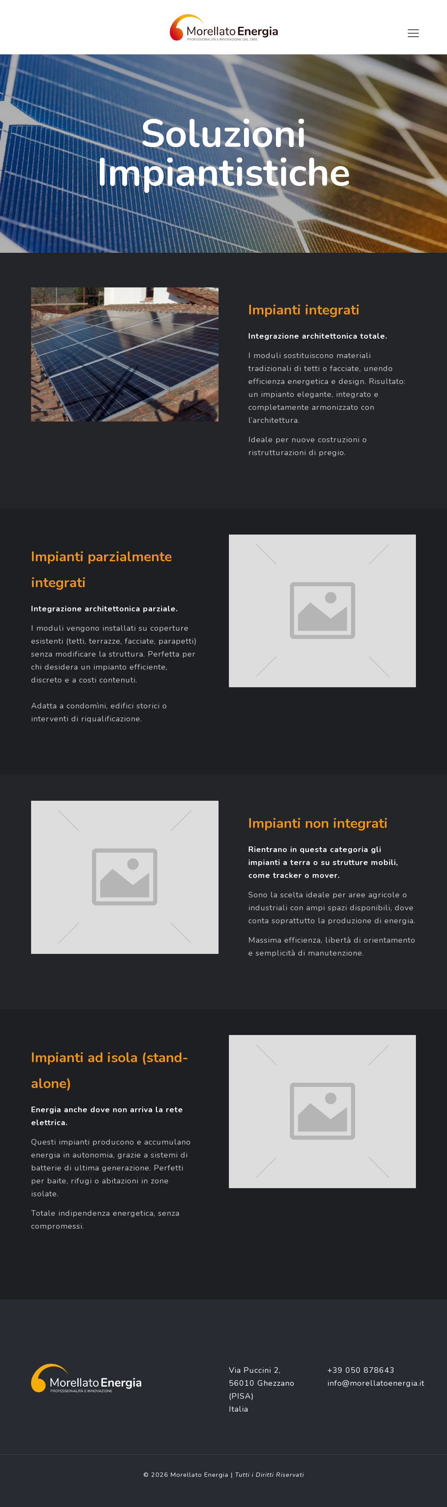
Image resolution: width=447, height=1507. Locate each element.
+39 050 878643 (361, 1370)
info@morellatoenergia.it (376, 1383)
